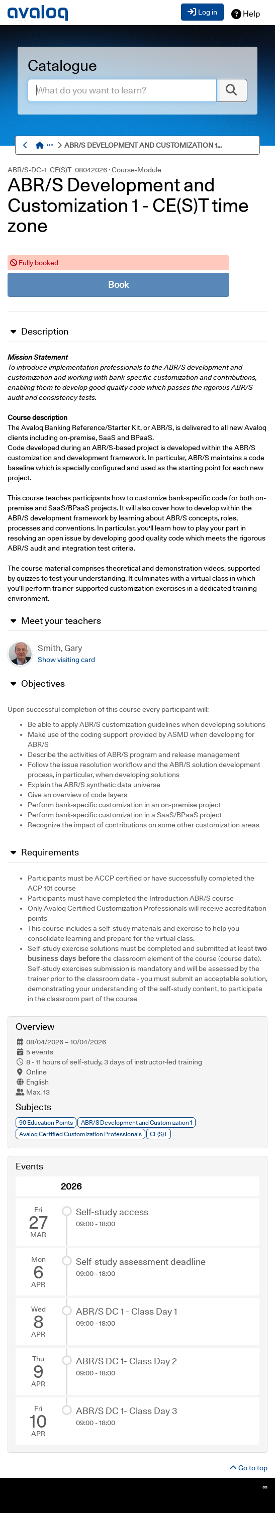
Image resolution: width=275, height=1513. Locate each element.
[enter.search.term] (122, 90)
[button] (51, 145)
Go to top (248, 1468)
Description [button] (38, 332)
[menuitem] (138, 145)
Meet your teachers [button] (54, 621)
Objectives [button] (36, 684)
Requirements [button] (43, 852)
